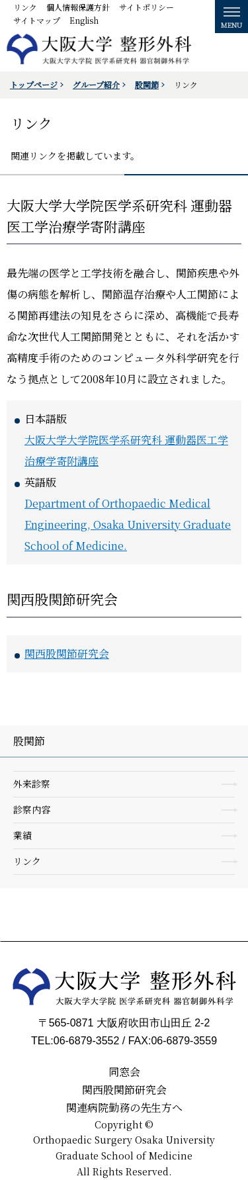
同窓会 (124, 1071)
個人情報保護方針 (78, 7)
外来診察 (31, 783)
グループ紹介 (96, 84)
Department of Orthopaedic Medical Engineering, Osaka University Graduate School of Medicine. (127, 524)
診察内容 (31, 809)
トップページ (34, 84)
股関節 (147, 84)
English (84, 20)
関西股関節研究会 (66, 653)
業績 (22, 835)
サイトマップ (36, 20)
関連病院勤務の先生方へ (124, 1107)
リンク (25, 7)
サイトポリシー (146, 7)
